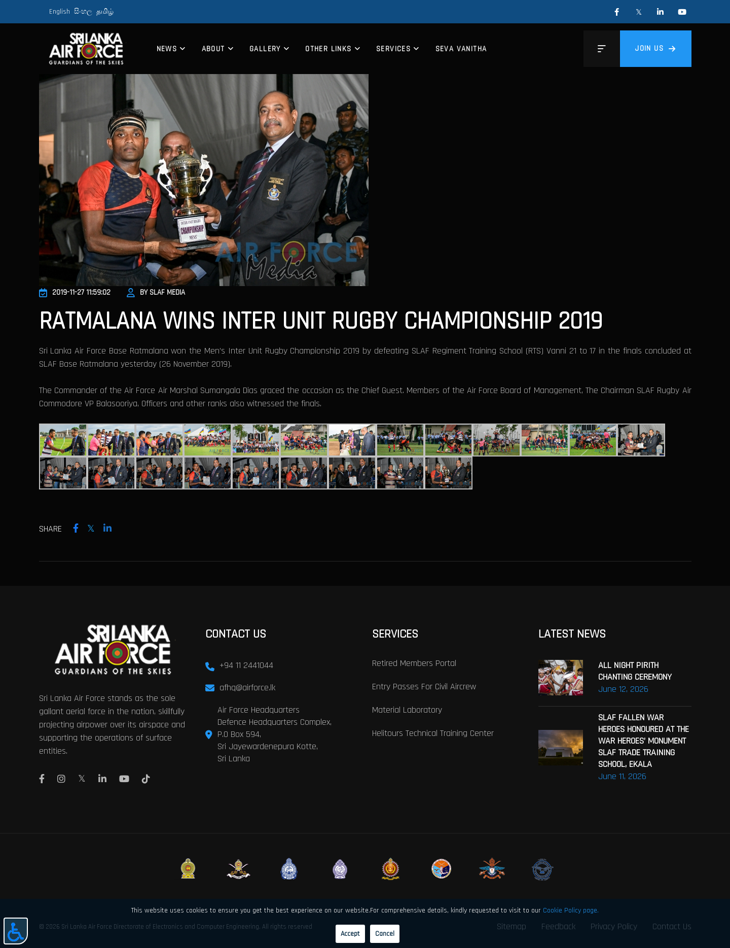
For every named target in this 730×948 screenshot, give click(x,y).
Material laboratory (407, 709)
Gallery (265, 49)
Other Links (328, 49)
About (213, 49)
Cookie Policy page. (571, 910)
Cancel (384, 933)
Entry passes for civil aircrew (424, 686)
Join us (655, 48)
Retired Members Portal (414, 663)
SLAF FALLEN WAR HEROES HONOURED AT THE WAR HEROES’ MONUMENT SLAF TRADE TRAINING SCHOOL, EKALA (643, 740)
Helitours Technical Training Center (433, 733)
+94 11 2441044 (246, 665)
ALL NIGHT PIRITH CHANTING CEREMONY (635, 670)
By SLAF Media (156, 292)
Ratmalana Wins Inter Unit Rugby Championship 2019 (320, 321)
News (167, 49)
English (59, 11)
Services (393, 49)
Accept (350, 933)
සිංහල (83, 11)
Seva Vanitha (461, 49)
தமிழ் (105, 11)
